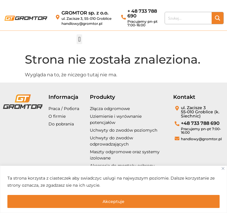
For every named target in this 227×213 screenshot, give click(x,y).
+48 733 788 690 (200, 123)
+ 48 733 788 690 (142, 13)
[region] (113, 189)
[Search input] (188, 18)
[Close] (223, 168)
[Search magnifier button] (217, 18)
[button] (79, 39)
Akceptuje (113, 201)
